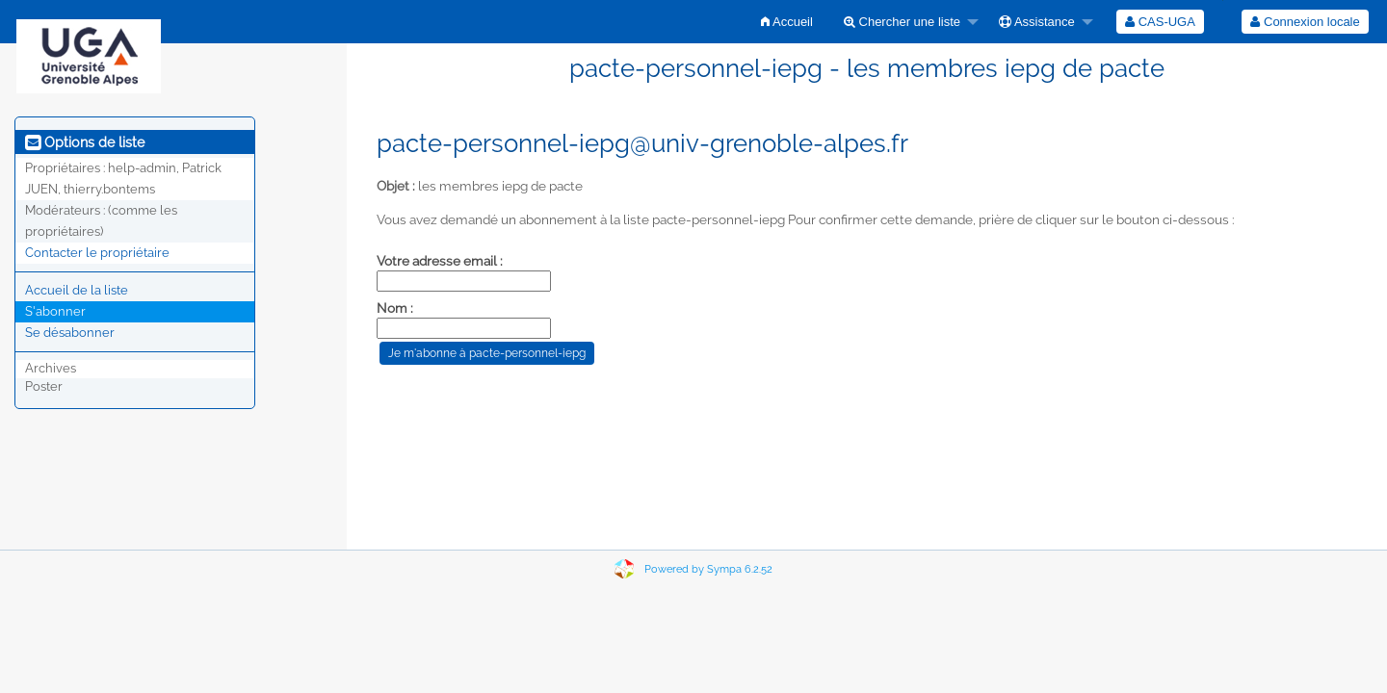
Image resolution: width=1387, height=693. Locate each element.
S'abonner (55, 311)
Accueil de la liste (76, 290)
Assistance (1037, 21)
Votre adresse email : (440, 261)
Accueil (787, 21)
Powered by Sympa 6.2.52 (708, 569)
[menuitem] (787, 21)
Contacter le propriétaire (97, 252)
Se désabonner (70, 332)
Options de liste (84, 142)
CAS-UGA (1160, 21)
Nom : (395, 308)
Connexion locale (1304, 21)
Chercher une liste (902, 21)
